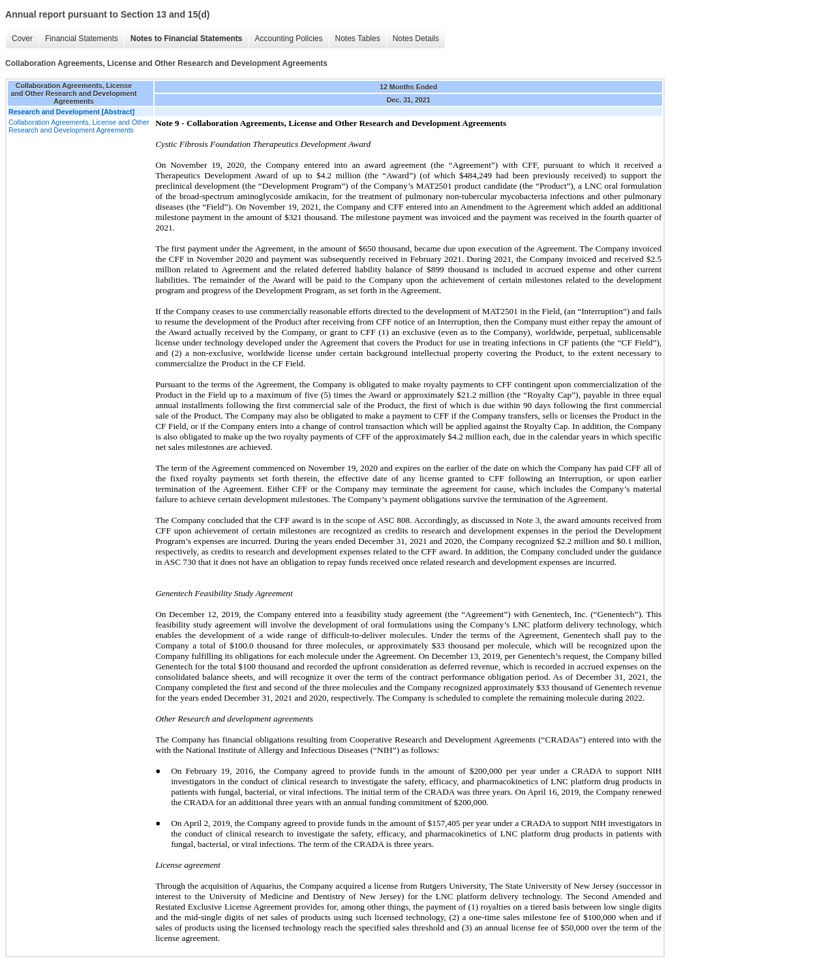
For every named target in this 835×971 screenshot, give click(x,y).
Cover (22, 38)
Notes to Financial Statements (186, 38)
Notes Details (416, 38)
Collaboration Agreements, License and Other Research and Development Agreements (78, 126)
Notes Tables (357, 38)
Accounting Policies (288, 38)
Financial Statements (81, 38)
